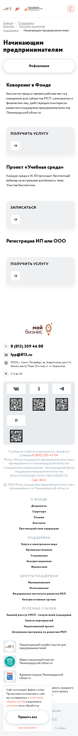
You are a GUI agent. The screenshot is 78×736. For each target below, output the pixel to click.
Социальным (39, 555)
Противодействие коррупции (39, 528)
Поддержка (39, 538)
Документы (39, 506)
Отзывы (39, 517)
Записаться (23, 214)
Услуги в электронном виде (39, 544)
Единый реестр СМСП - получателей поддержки (39, 615)
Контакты (39, 523)
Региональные (39, 588)
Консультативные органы (39, 599)
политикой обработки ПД (24, 700)
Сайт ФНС (39, 480)
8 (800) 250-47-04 (45, 455)
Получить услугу (29, 141)
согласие (12, 706)
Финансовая (39, 567)
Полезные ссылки (39, 608)
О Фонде (39, 499)
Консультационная (39, 561)
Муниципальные (39, 582)
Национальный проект (39, 626)
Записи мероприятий (39, 620)
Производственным (39, 549)
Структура (39, 511)
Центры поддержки (39, 576)
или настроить (28, 728)
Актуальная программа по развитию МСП (39, 632)
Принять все (27, 717)
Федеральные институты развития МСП (39, 593)
